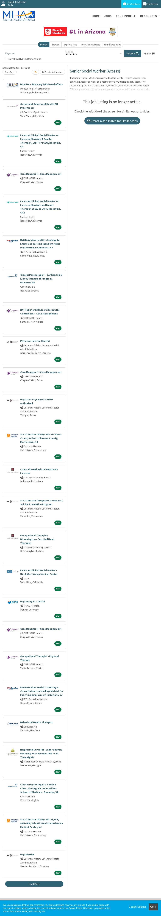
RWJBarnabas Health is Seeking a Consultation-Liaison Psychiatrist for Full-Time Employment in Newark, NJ (41, 691)
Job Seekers (131, 4)
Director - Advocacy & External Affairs (41, 84)
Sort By (8, 72)
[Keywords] (34, 53)
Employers (150, 4)
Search (43, 44)
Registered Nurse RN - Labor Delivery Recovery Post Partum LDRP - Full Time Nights (41, 753)
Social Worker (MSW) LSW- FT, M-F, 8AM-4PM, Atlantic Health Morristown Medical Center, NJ (41, 823)
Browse (55, 44)
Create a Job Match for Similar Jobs (112, 121)
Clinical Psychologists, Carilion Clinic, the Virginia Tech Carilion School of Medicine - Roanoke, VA (39, 788)
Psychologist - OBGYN (32, 601)
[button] (149, 53)
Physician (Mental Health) (35, 340)
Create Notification (52, 72)
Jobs (107, 16)
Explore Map (70, 44)
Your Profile (126, 16)
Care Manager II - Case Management (40, 173)
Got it (153, 906)
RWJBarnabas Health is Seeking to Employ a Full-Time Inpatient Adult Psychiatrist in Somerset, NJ (40, 243)
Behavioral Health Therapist (36, 722)
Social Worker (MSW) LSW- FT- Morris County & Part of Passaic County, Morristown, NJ (41, 438)
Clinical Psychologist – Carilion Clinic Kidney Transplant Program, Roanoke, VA (41, 278)
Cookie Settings (137, 906)
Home (96, 16)
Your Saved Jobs (112, 44)
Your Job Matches (90, 44)
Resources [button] (148, 16)
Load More (34, 883)
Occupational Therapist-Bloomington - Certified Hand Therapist (37, 539)
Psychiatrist (27, 854)
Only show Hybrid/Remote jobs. (25, 58)
